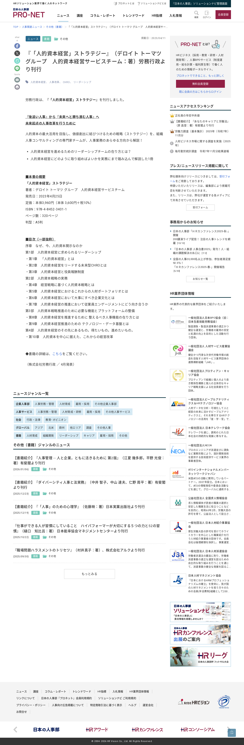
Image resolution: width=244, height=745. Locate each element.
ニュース (63, 15)
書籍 (46, 38)
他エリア (75, 427)
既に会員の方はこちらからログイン (200, 91)
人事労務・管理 (44, 403)
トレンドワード (134, 15)
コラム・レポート (102, 15)
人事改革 (54, 82)
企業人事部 (23, 403)
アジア (39, 427)
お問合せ (21, 711)
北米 (51, 427)
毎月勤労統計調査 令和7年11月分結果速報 (202, 151)
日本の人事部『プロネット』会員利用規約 (66, 698)
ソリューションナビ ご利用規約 (117, 698)
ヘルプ (132, 705)
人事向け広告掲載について (68, 705)
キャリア (89, 435)
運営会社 (148, 705)
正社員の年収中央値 (187, 115)
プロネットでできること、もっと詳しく (200, 75)
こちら (57, 354)
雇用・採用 (83, 403)
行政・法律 (33, 419)
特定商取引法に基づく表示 (106, 705)
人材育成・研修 (71, 411)
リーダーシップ (82, 82)
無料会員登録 (200, 83)
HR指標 (157, 15)
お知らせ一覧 (200, 279)
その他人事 (104, 427)
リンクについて (25, 698)
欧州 (62, 427)
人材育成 (64, 403)
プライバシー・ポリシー (31, 705)
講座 (80, 15)
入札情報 (175, 15)
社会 (18, 419)
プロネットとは (126, 3)
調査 (89, 427)
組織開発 (48, 435)
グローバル (23, 427)
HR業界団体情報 (139, 691)
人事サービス (24, 411)
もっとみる (89, 574)
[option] (46, 730)
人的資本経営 (38, 82)
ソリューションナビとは (153, 3)
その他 (123, 435)
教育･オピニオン (56, 419)
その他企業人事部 (106, 403)
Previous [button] (15, 730)
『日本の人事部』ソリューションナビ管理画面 (199, 3)
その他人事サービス (118, 411)
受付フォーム (200, 207)
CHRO (66, 82)
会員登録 (223, 14)
